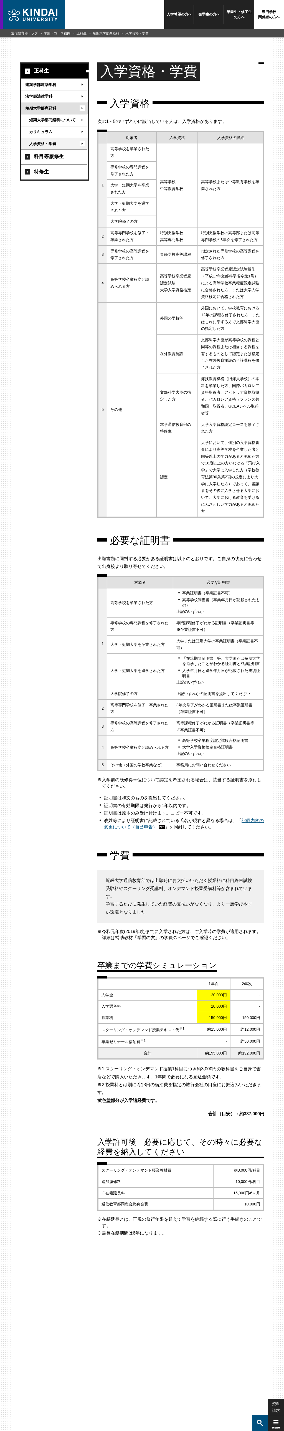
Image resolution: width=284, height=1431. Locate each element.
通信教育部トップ (24, 33)
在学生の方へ (209, 14)
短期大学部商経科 (106, 33)
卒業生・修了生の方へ (239, 14)
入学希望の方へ (179, 14)
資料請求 (276, 1389)
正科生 (82, 33)
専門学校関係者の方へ (269, 14)
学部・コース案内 (57, 33)
